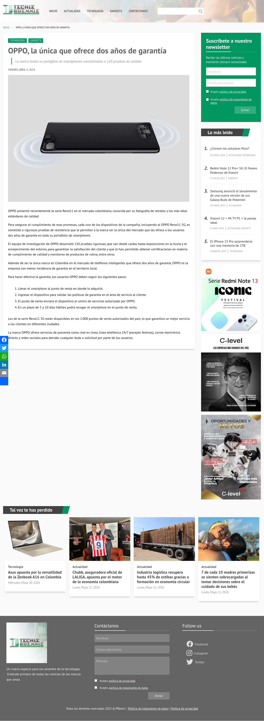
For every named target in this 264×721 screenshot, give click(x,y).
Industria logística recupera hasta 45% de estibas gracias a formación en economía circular (163, 577)
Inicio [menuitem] (53, 11)
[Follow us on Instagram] (190, 653)
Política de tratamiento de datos (148, 708)
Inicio (6, 27)
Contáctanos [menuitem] (138, 11)
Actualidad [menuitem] (72, 11)
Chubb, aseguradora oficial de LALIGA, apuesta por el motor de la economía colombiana (97, 577)
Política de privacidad (184, 708)
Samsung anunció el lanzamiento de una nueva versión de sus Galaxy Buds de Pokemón (233, 195)
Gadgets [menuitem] (116, 11)
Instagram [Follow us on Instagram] (201, 653)
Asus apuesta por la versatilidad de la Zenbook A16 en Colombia (35, 574)
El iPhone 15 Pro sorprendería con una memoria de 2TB (231, 243)
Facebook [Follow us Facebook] (201, 644)
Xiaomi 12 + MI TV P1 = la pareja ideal (233, 220)
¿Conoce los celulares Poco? (229, 148)
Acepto (228, 92)
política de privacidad (233, 92)
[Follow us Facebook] (190, 644)
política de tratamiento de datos (231, 101)
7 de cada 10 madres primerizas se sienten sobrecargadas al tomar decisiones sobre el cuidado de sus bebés (228, 579)
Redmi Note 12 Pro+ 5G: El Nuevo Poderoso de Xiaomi (233, 170)
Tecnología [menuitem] (95, 11)
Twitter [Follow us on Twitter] (199, 662)
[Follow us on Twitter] (190, 662)
